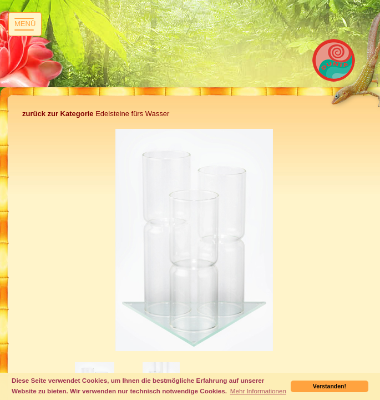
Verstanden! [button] (329, 386)
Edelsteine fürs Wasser (95, 113)
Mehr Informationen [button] (258, 390)
